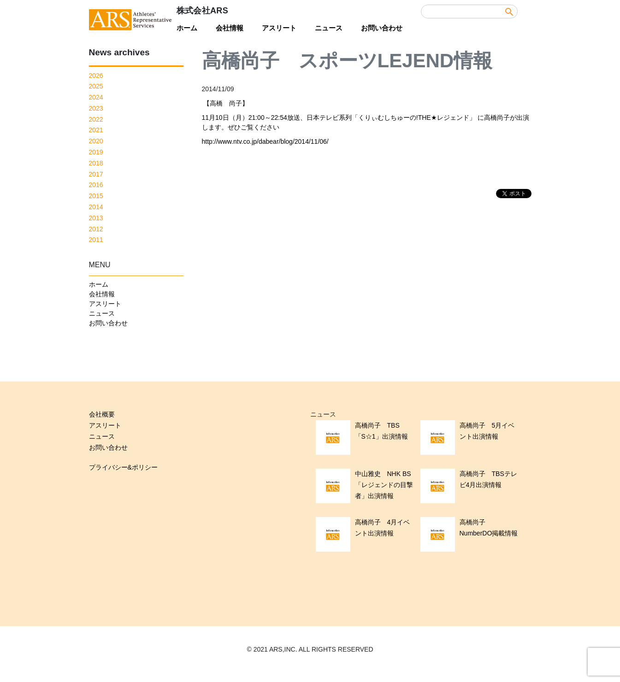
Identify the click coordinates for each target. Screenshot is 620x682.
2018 (96, 163)
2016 (96, 184)
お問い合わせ (381, 28)
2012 (96, 229)
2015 (96, 196)
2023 (96, 108)
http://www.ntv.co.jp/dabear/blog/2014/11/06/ (265, 141)
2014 (96, 207)
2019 (96, 152)
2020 (96, 141)
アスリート (279, 28)
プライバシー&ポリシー (123, 467)
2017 (96, 174)
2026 (96, 75)
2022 (96, 119)
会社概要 (102, 414)
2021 (96, 130)
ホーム (187, 28)
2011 (96, 239)
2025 (96, 86)
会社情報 (229, 28)
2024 (96, 97)
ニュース (328, 28)
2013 (96, 218)
